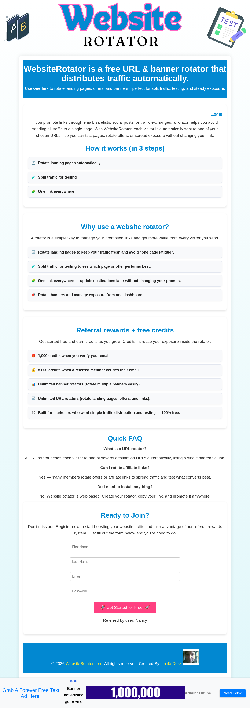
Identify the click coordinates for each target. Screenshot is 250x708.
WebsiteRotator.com (84, 663)
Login (216, 114)
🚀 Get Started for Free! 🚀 (125, 607)
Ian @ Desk (171, 663)
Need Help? (233, 693)
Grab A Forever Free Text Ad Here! (30, 693)
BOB (74, 681)
